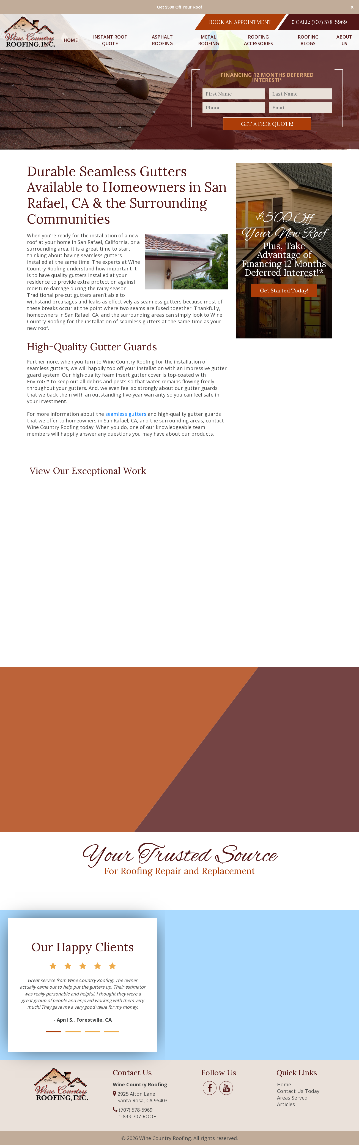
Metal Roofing (208, 40)
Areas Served (292, 1097)
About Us (344, 40)
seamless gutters (125, 414)
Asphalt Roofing (162, 40)
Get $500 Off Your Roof (179, 7)
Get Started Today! (284, 290)
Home (71, 40)
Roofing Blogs (308, 40)
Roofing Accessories (258, 40)
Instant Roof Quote (110, 40)
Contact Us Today (298, 1091)
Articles (286, 1104)
